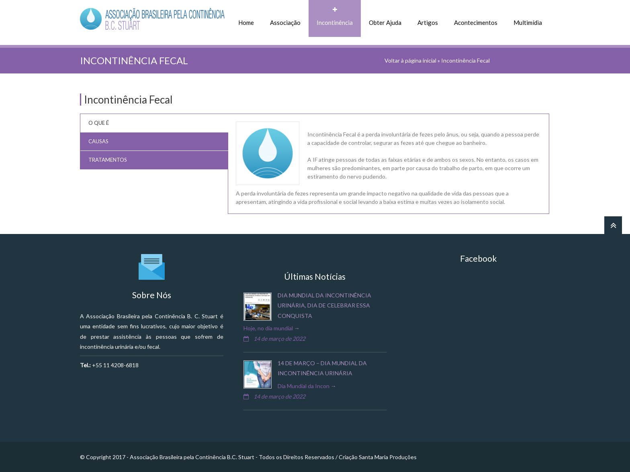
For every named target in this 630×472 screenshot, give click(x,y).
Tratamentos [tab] (107, 160)
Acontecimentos (475, 22)
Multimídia (527, 22)
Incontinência (335, 22)
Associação (285, 22)
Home (246, 22)
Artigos (427, 22)
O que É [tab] (98, 123)
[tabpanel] (388, 164)
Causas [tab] (98, 141)
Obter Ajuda (385, 22)
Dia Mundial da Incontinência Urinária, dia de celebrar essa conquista (324, 305)
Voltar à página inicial (410, 60)
